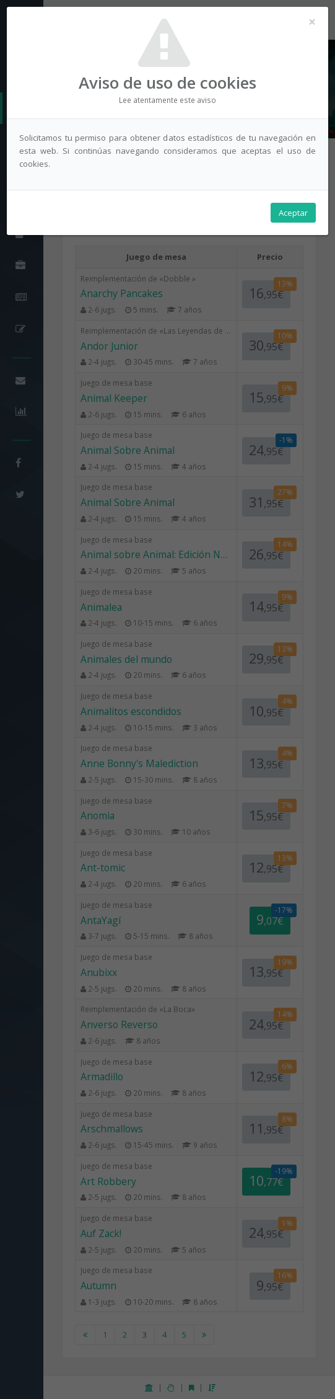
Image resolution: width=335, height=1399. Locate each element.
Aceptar (293, 212)
